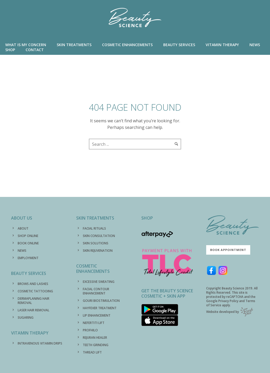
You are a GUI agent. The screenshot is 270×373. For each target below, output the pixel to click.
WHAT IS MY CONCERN (25, 44)
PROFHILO (90, 330)
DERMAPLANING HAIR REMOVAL (33, 300)
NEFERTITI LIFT (93, 323)
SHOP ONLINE (28, 236)
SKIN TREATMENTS (74, 44)
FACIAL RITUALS (94, 228)
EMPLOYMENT (28, 258)
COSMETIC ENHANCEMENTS (127, 44)
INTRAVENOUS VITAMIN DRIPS (40, 343)
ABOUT (23, 228)
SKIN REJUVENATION (98, 250)
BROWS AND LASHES (33, 284)
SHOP (10, 49)
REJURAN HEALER (95, 337)
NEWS (254, 44)
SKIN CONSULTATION (99, 236)
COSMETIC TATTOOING (35, 291)
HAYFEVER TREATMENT (100, 308)
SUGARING (25, 317)
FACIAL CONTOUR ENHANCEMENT (96, 291)
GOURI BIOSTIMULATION (101, 300)
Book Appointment (228, 250)
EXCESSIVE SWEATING (98, 281)
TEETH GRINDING (95, 345)
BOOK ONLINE (28, 243)
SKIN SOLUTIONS (95, 243)
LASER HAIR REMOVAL (33, 310)
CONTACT (35, 49)
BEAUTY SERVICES (179, 44)
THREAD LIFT (92, 352)
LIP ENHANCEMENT (96, 315)
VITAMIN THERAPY (222, 44)
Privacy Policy (228, 301)
